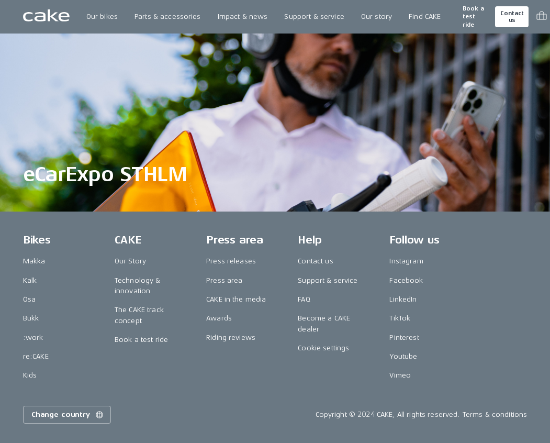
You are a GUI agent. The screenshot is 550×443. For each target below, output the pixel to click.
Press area (224, 280)
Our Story (130, 261)
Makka (34, 261)
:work (33, 337)
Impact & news (243, 16)
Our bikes (102, 16)
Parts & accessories (167, 16)
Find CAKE (425, 16)
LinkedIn (403, 299)
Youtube (403, 356)
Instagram (406, 261)
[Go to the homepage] (46, 16)
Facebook (406, 280)
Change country (68, 414)
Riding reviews (230, 337)
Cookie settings (323, 348)
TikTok (399, 318)
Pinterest (404, 337)
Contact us (511, 17)
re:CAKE (36, 356)
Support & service (314, 16)
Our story (376, 16)
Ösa (29, 299)
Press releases (231, 261)
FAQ (304, 299)
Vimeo (400, 375)
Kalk (30, 280)
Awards (219, 318)
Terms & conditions (495, 414)
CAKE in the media (236, 299)
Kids (30, 375)
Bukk (31, 318)
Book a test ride (473, 16)
